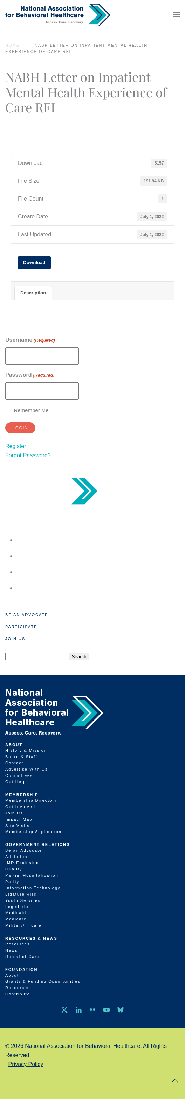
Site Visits (17, 825)
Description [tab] (33, 292)
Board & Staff (21, 756)
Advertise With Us (26, 769)
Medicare (16, 919)
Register (15, 446)
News (11, 950)
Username (30, 340)
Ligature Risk (21, 894)
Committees (19, 775)
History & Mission (26, 750)
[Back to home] (57, 14)
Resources (17, 944)
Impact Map (18, 819)
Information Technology (33, 888)
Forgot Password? (28, 455)
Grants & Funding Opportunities (43, 981)
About (13, 745)
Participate (21, 627)
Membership (22, 795)
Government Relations (37, 844)
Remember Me (31, 410)
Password (29, 375)
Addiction (16, 857)
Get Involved (20, 807)
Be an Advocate (26, 615)
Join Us (15, 639)
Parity (12, 881)
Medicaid (15, 913)
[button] (176, 14)
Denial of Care (22, 956)
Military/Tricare (23, 925)
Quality (13, 869)
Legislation (18, 907)
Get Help (15, 782)
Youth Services (23, 900)
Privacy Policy (25, 1064)
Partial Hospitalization (32, 875)
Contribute (17, 994)
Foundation (21, 969)
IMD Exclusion (22, 863)
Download (34, 262)
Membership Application (33, 831)
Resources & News (31, 938)
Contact (14, 763)
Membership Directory (31, 800)
